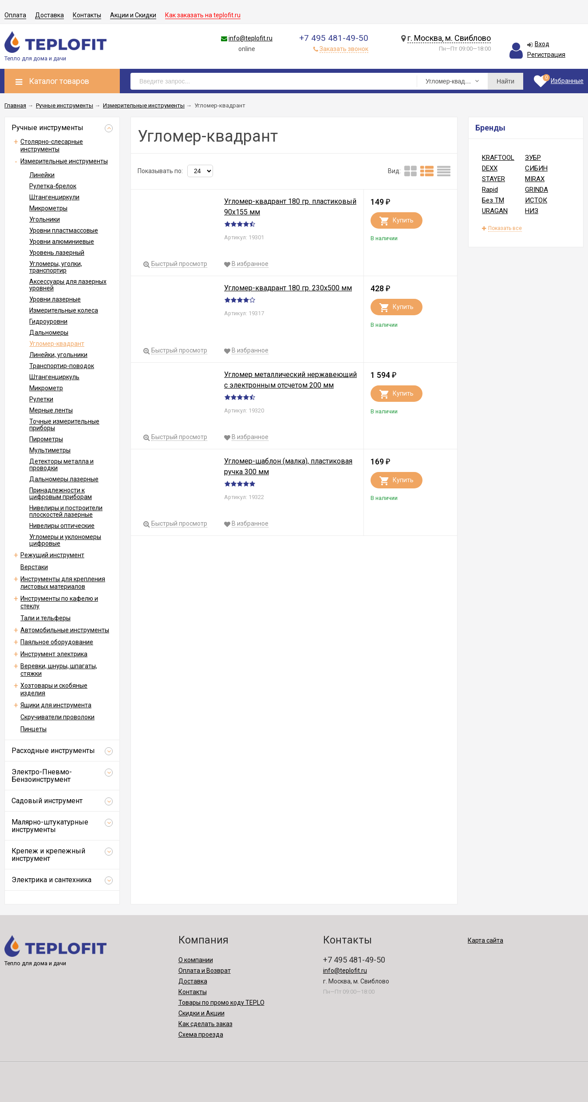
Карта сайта (485, 940)
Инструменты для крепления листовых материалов (62, 582)
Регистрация (546, 54)
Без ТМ (493, 200)
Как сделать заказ (205, 1023)
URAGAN (495, 211)
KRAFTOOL (498, 158)
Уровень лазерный (56, 252)
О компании (195, 959)
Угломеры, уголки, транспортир (55, 267)
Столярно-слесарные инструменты (51, 145)
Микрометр (46, 388)
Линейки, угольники (58, 354)
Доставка (49, 15)
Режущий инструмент (52, 555)
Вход (542, 44)
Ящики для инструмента (55, 705)
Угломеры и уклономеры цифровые (65, 540)
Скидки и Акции (201, 1013)
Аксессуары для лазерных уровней (68, 285)
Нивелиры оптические (62, 525)
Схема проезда (200, 1034)
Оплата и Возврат (204, 970)
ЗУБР (533, 158)
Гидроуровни (48, 321)
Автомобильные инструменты (64, 630)
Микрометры (48, 208)
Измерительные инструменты (64, 161)
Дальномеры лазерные (64, 479)
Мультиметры (50, 450)
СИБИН (536, 168)
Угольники (44, 219)
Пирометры (46, 439)
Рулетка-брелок (52, 186)
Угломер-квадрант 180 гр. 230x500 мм (288, 288)
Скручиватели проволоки (57, 717)
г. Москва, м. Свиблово (449, 38)
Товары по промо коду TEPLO (221, 1002)
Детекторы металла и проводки (61, 465)
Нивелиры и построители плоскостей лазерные (66, 511)
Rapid (490, 190)
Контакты (87, 15)
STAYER (493, 179)
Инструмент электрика (53, 654)
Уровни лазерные (55, 299)
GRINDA (536, 190)
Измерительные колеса (63, 310)
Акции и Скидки (133, 15)
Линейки (42, 174)
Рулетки (41, 399)
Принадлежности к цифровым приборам (60, 493)
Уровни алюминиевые (61, 241)
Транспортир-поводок (61, 365)
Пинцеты (33, 729)
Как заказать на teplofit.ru (203, 15)
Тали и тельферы (45, 618)
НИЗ (531, 211)
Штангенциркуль (54, 377)
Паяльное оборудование (56, 642)
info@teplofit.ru (250, 38)
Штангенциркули (54, 197)
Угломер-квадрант (56, 343)
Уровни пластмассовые (63, 230)
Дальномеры (48, 332)
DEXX (489, 168)
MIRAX (535, 179)
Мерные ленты (51, 410)
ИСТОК (536, 200)
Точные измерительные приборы (64, 425)
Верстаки (34, 567)
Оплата (15, 15)
